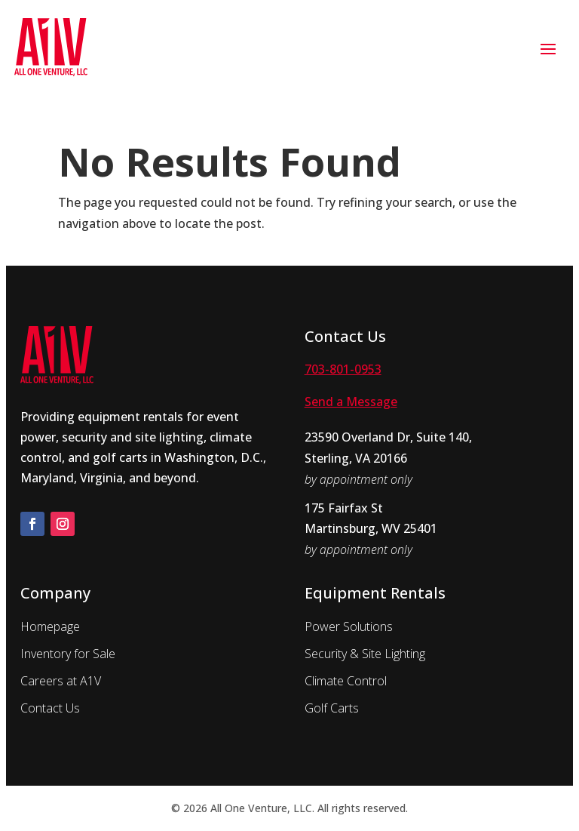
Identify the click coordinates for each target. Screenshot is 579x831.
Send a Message (351, 401)
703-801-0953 (343, 369)
